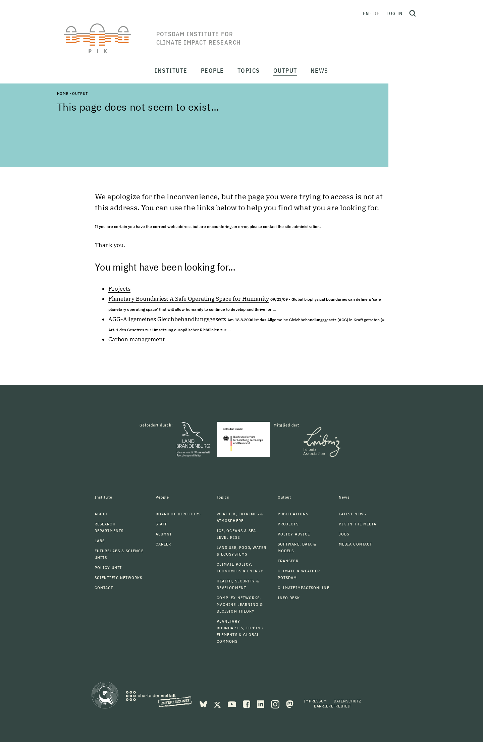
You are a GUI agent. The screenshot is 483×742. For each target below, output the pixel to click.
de (376, 13)
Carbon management (136, 339)
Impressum (315, 700)
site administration (302, 226)
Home (62, 93)
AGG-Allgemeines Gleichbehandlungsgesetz (167, 319)
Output (80, 93)
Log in (394, 13)
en (366, 13)
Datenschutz (347, 700)
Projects (119, 288)
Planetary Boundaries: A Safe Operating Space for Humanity (188, 298)
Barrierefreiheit (332, 705)
